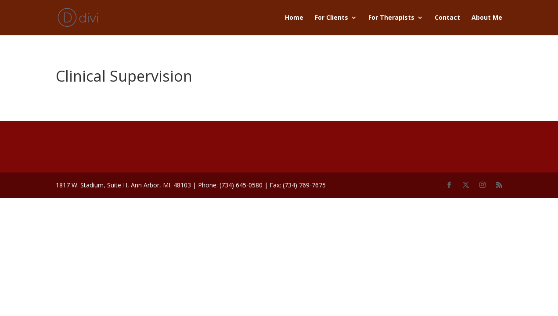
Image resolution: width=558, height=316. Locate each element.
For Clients (331, 18)
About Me (487, 18)
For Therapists (391, 18)
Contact (447, 18)
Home (294, 18)
